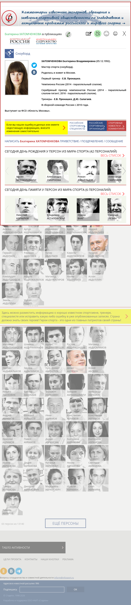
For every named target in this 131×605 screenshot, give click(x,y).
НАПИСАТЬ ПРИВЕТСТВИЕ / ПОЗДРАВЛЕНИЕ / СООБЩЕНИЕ (64, 141)
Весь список (111, 155)
